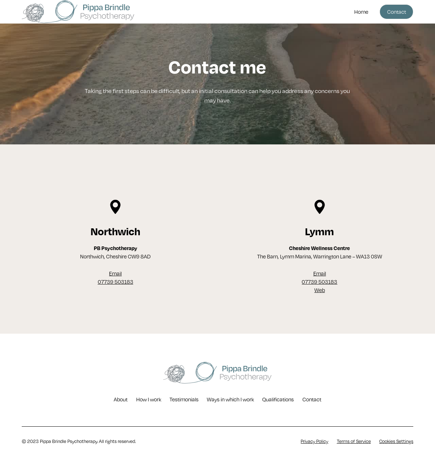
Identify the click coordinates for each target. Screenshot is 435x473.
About (120, 399)
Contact (396, 12)
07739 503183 (115, 282)
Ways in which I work (230, 399)
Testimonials (184, 399)
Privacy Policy (314, 441)
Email (115, 273)
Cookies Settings (396, 441)
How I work (148, 399)
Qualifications (278, 399)
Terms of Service (354, 441)
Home (361, 12)
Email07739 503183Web (319, 281)
